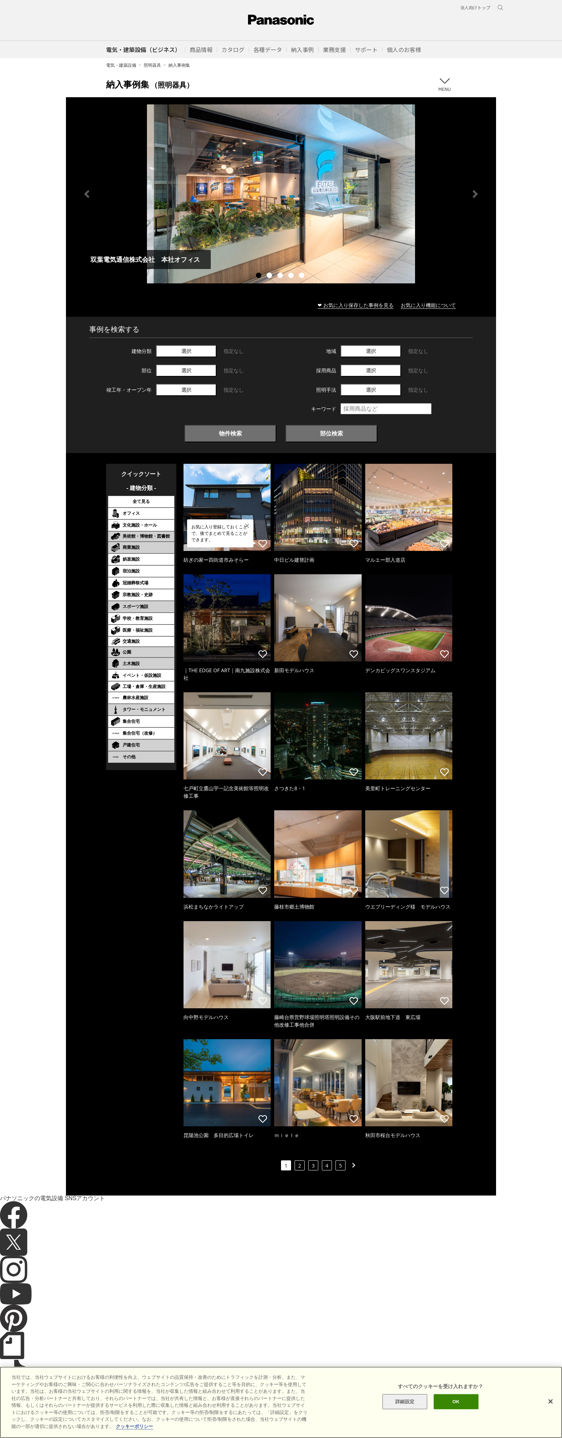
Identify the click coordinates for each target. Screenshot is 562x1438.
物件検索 (230, 433)
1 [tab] (259, 276)
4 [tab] (291, 276)
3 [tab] (281, 276)
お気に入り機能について (428, 305)
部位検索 (331, 433)
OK (455, 1415)
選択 (186, 351)
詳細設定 (404, 1415)
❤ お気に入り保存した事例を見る (356, 305)
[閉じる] (550, 1415)
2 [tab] (270, 276)
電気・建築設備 (121, 65)
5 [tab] (302, 276)
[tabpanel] (281, 193)
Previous (87, 194)
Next (475, 194)
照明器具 (152, 65)
